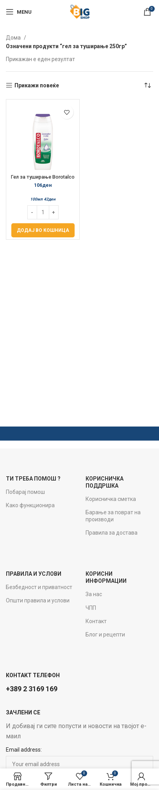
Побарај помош (25, 492)
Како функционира (30, 505)
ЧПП (91, 608)
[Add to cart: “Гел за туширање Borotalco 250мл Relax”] (43, 230)
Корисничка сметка (111, 499)
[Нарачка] (147, 85)
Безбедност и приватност (39, 587)
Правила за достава (112, 533)
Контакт (96, 621)
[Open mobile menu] (19, 12)
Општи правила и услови (38, 600)
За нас (94, 594)
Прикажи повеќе (36, 85)
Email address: (24, 750)
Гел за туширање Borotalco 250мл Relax (43, 180)
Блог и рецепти (105, 634)
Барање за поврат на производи (113, 515)
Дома (14, 37)
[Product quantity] (43, 212)
